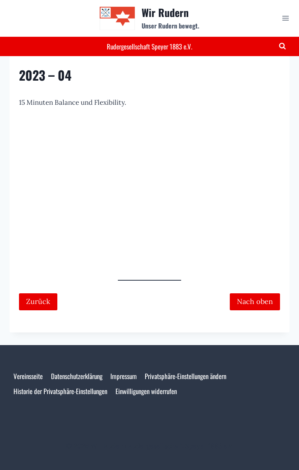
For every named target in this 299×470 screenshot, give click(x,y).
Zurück (38, 301)
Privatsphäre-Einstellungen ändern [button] (185, 376)
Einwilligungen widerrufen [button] (146, 391)
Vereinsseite (28, 376)
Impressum (123, 376)
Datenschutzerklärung (76, 376)
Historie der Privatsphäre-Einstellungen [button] (60, 391)
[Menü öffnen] (285, 18)
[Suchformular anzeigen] (282, 46)
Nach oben (255, 301)
